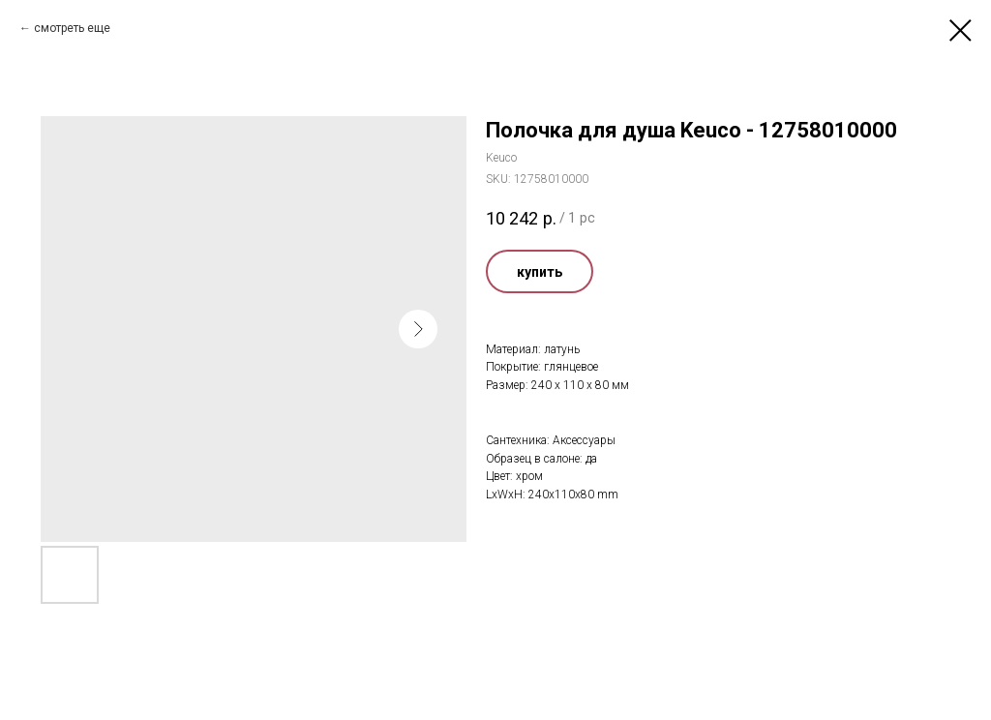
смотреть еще (72, 28)
